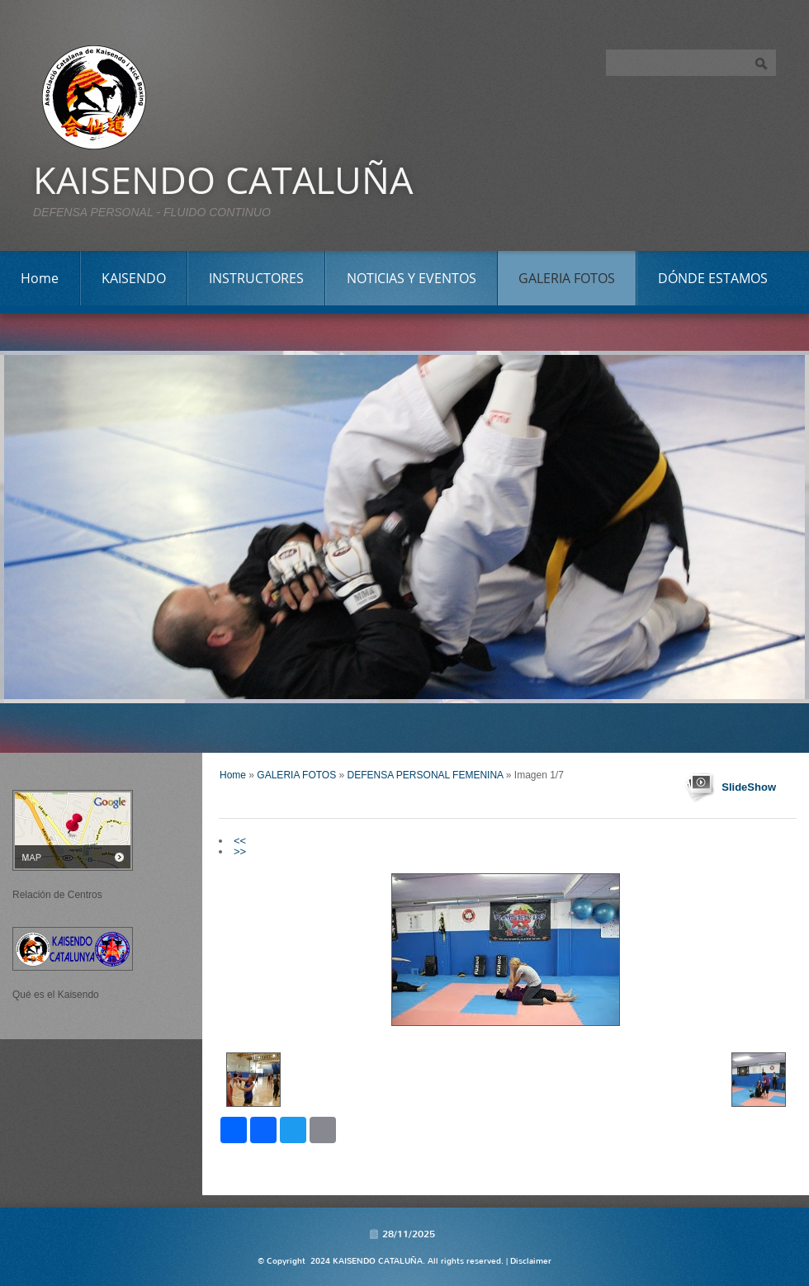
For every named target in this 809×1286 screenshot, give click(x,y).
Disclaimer (530, 1260)
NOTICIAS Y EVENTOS (411, 278)
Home (40, 278)
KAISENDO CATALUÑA (223, 179)
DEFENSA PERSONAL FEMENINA (426, 775)
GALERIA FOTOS (566, 278)
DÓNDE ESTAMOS (713, 278)
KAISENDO (134, 278)
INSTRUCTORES (256, 278)
